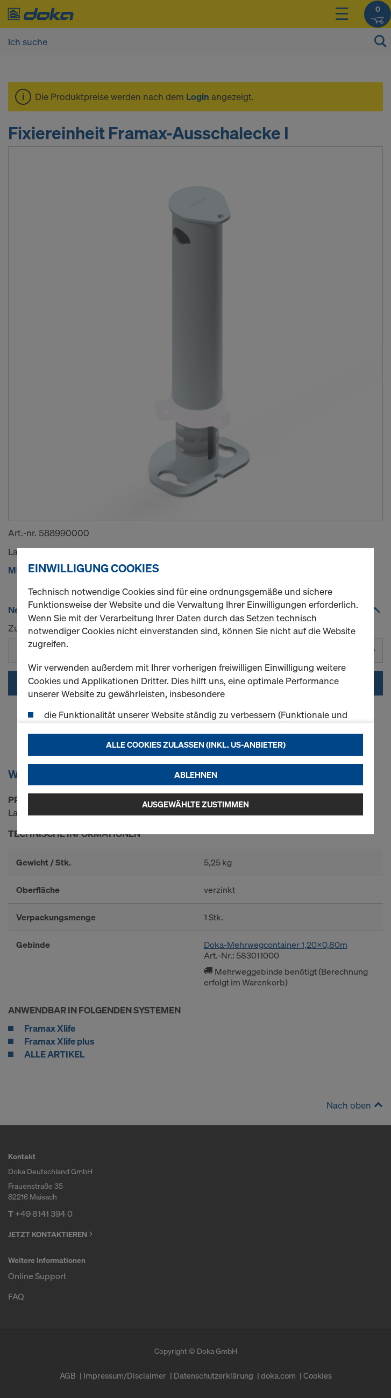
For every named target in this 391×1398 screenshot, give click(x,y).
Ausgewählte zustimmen (195, 804)
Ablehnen (195, 774)
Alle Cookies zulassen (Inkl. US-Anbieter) (196, 744)
